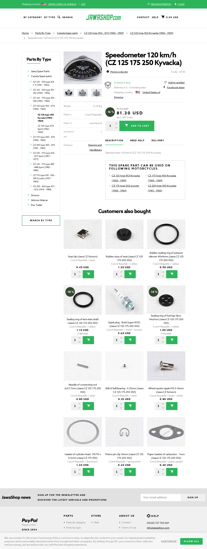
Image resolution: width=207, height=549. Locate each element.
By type (49, 17)
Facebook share (176, 87)
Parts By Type (43, 33)
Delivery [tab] (158, 140)
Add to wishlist (176, 82)
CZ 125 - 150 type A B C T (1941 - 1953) (43, 83)
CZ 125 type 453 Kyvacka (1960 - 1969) (151, 33)
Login (179, 4)
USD (83, 4)
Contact (143, 17)
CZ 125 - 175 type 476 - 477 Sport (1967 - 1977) (43, 156)
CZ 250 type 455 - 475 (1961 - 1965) (44, 146)
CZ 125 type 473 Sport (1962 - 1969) (46, 129)
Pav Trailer (36, 205)
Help (155, 17)
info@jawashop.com (158, 527)
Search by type (41, 220)
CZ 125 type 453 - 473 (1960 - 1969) (104, 33)
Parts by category (76, 522)
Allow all (191, 541)
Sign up (193, 497)
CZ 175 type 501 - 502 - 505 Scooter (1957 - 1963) (44, 178)
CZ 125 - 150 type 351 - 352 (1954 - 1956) (44, 91)
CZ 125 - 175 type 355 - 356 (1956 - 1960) (44, 99)
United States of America (62, 4)
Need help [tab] (137, 140)
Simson (35, 195)
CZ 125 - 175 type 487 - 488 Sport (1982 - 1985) (43, 167)
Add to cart (139, 125)
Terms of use (129, 527)
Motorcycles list (117, 71)
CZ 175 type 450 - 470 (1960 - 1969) (44, 138)
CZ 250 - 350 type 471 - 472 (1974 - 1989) (44, 188)
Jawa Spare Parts (40, 71)
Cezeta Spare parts (67, 33)
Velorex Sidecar (39, 200)
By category (33, 17)
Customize (169, 541)
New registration (159, 4)
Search (65, 17)
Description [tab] (114, 140)
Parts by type (73, 527)
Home (25, 33)
